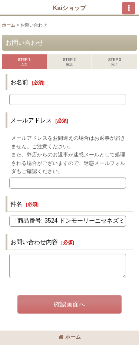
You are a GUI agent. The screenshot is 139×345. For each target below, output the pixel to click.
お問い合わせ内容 (34, 242)
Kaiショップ (69, 7)
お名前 (19, 82)
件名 (16, 203)
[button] (128, 8)
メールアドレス (31, 120)
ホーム (70, 337)
